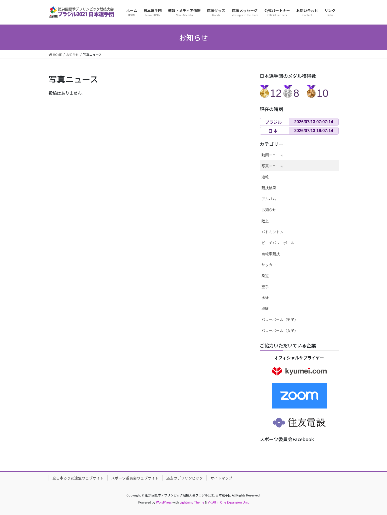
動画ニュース (272, 154)
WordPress (164, 502)
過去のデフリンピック (184, 478)
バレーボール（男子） (280, 319)
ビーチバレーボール (278, 242)
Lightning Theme (192, 502)
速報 (265, 176)
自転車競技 (271, 253)
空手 (265, 286)
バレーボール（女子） (280, 330)
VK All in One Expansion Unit (228, 502)
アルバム (269, 198)
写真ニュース (272, 165)
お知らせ (269, 209)
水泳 (265, 297)
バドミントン (273, 231)
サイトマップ (221, 478)
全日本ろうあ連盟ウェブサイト (78, 478)
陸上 (265, 220)
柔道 (265, 275)
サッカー (269, 264)
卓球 (265, 308)
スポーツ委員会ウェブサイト (135, 478)
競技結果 (269, 187)
